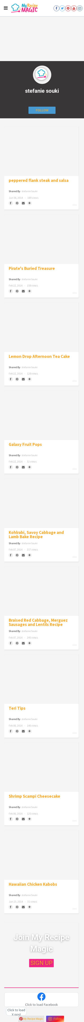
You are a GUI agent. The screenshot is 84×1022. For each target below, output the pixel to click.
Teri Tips (17, 708)
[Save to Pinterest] (17, 203)
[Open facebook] (56, 8)
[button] (41, 999)
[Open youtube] (74, 8)
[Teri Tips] (41, 679)
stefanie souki (29, 191)
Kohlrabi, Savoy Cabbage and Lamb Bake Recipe (36, 534)
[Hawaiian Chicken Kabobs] (41, 855)
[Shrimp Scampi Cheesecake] (41, 767)
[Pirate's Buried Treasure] (41, 239)
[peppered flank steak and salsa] (41, 151)
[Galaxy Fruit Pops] (41, 415)
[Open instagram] (80, 8)
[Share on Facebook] (11, 203)
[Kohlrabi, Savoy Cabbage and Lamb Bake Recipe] (41, 503)
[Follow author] (42, 110)
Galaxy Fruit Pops (25, 444)
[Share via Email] (23, 203)
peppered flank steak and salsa (39, 180)
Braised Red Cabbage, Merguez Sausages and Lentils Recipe (38, 622)
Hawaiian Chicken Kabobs (33, 884)
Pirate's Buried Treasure (32, 268)
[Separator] (29, 203)
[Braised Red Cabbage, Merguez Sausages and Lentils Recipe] (41, 591)
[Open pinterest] (68, 8)
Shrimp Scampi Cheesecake (34, 796)
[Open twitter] (62, 8)
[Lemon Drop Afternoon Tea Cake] (41, 327)
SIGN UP (41, 963)
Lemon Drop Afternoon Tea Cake (39, 356)
